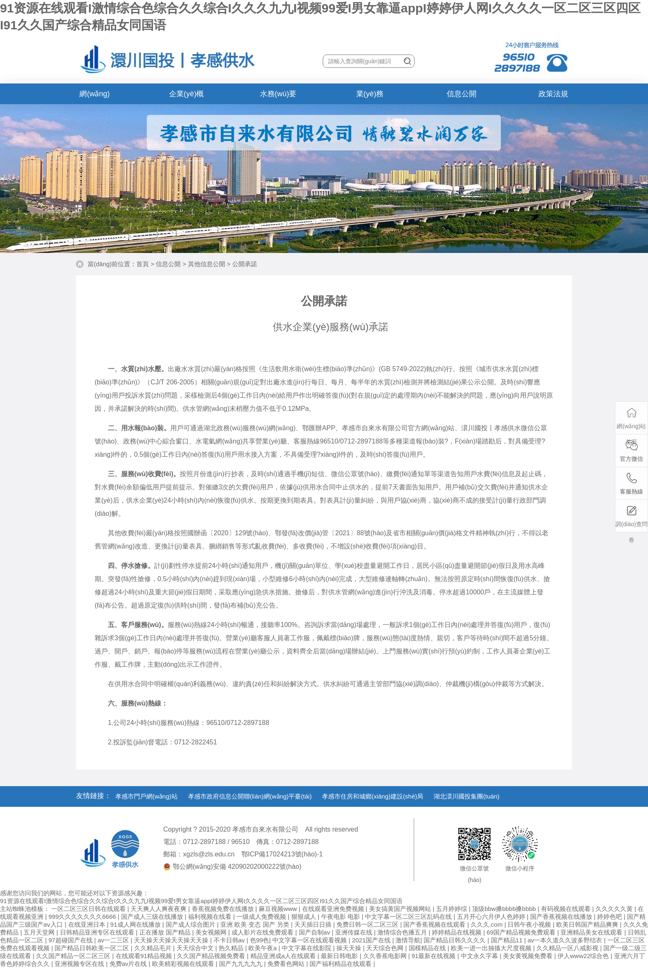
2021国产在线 (372, 940)
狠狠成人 (304, 916)
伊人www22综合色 (583, 955)
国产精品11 (507, 940)
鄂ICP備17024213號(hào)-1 (282, 854)
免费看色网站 (286, 963)
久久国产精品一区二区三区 (74, 955)
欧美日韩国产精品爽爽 (588, 924)
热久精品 (232, 947)
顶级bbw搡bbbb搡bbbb (504, 908)
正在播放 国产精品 (165, 932)
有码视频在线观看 (566, 908)
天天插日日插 (313, 924)
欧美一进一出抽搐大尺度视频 (492, 947)
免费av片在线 (129, 963)
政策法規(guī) (553, 97)
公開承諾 (244, 263)
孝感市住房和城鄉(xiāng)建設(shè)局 (372, 796)
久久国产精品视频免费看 (212, 955)
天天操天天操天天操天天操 (172, 940)
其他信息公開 (206, 263)
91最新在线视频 (434, 955)
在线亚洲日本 (87, 924)
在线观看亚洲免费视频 (334, 908)
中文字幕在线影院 (307, 947)
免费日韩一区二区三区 (368, 924)
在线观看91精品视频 (145, 955)
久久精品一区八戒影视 (568, 947)
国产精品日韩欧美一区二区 (93, 947)
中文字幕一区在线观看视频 (310, 940)
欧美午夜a (263, 947)
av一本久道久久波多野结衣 (566, 940)
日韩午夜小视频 (530, 924)
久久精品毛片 (153, 947)
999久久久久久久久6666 (83, 916)
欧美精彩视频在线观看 (184, 963)
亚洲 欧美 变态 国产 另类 (255, 924)
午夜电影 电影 (341, 916)
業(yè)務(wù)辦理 (370, 97)
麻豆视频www (279, 908)
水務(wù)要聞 (278, 97)
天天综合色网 (385, 947)
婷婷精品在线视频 (457, 932)
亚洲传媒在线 (354, 932)
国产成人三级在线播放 (153, 916)
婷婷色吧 (610, 916)
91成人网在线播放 (136, 924)
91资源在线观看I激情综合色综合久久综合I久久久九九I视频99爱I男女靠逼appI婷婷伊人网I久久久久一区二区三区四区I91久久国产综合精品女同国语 (201, 900)
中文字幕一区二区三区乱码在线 (409, 916)
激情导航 (407, 940)
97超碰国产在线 (71, 940)
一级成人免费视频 (262, 916)
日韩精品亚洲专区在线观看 (98, 932)
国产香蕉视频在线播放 (562, 916)
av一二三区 (114, 940)
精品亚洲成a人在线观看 (284, 955)
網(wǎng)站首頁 (94, 97)
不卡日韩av (230, 940)
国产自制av (315, 932)
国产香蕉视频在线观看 (435, 924)
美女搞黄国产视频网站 (401, 908)
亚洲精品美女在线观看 (592, 932)
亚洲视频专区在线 (80, 963)
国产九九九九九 (241, 963)
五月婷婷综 (452, 908)
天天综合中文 (195, 947)
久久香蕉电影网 (385, 955)
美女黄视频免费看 (528, 955)
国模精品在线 (428, 947)
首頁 (142, 263)
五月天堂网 (40, 932)
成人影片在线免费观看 (263, 932)
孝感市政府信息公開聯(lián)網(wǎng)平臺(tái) (250, 796)
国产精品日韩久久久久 (455, 940)
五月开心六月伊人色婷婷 (492, 916)
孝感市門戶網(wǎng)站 (146, 796)
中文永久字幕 (480, 955)
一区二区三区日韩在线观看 (89, 908)
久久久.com (488, 924)
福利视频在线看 (210, 916)
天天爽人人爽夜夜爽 (159, 908)
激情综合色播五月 (403, 932)
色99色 (259, 940)
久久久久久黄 (615, 908)
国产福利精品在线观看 (341, 963)
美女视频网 (211, 932)
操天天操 (349, 947)
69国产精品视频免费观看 (522, 932)
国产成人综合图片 (191, 924)
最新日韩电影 (340, 955)
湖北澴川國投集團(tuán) (466, 796)
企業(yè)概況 (186, 97)
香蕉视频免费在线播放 (223, 908)
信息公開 (461, 94)
